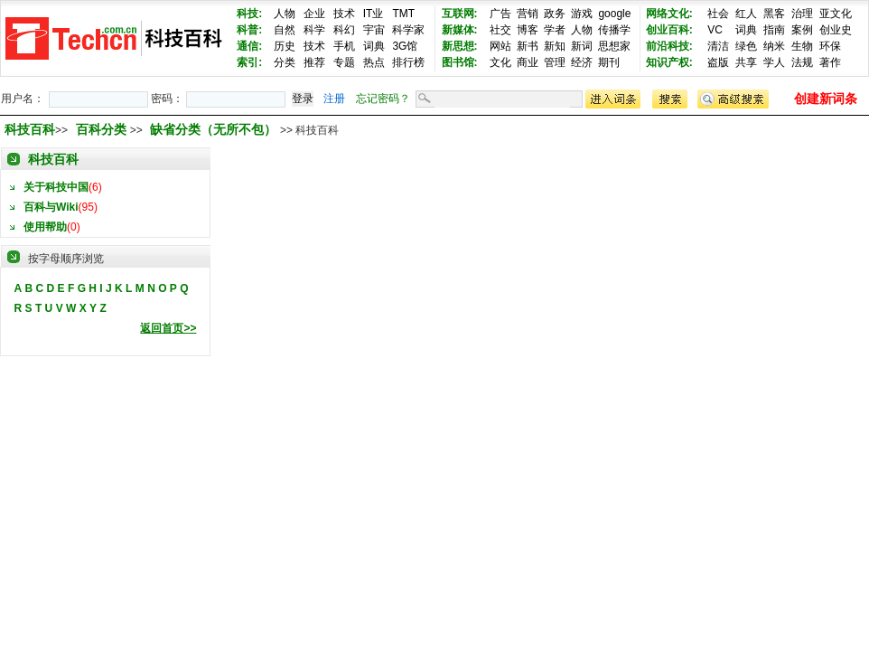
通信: (249, 46)
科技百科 (30, 129)
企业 (314, 13)
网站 (500, 46)
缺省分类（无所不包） (215, 129)
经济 (582, 62)
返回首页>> (168, 328)
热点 (374, 62)
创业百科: (669, 30)
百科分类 (101, 129)
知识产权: (669, 62)
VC (715, 30)
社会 (718, 13)
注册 (334, 98)
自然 (284, 30)
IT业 (373, 13)
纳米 (774, 46)
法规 (802, 62)
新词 (582, 46)
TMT (403, 13)
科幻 (344, 30)
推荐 (314, 62)
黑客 (774, 13)
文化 (500, 62)
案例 (802, 30)
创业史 (835, 30)
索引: (249, 62)
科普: (249, 30)
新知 (554, 46)
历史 (284, 46)
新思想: (460, 46)
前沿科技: (669, 46)
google (614, 13)
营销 (527, 13)
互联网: (460, 13)
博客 (527, 30)
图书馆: (460, 62)
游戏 (582, 13)
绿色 (746, 46)
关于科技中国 (56, 187)
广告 (500, 13)
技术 (344, 13)
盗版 (718, 62)
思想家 (614, 46)
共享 (746, 62)
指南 (774, 30)
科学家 (408, 30)
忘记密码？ (383, 98)
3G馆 (404, 46)
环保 (830, 46)
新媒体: (460, 30)
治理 (802, 13)
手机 (344, 46)
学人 (774, 62)
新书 (527, 46)
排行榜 (408, 62)
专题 (344, 62)
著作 (830, 62)
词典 (374, 46)
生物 (802, 46)
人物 (284, 13)
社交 (500, 30)
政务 (554, 13)
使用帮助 (45, 227)
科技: (249, 13)
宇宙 (374, 30)
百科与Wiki (51, 207)
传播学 (614, 30)
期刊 (609, 62)
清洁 (718, 46)
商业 (527, 62)
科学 (314, 30)
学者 (554, 30)
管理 (554, 62)
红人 (746, 13)
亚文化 (835, 13)
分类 (284, 62)
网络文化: (669, 13)
